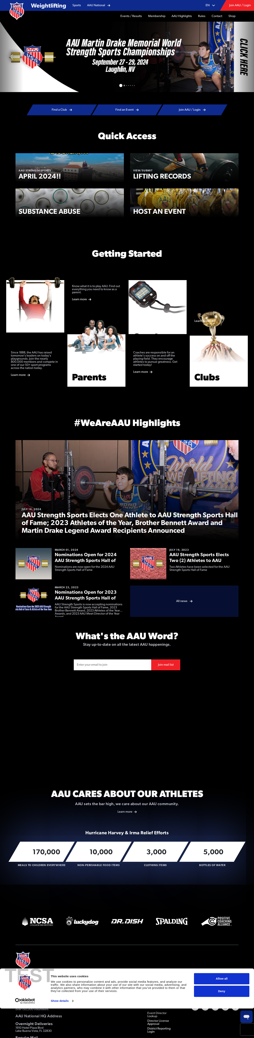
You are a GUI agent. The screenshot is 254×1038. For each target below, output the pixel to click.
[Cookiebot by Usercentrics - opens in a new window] (25, 1030)
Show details (60, 1030)
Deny (221, 1020)
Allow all (222, 1008)
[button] (76, 5)
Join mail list (166, 664)
